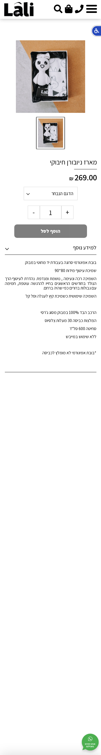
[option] (50, 76)
